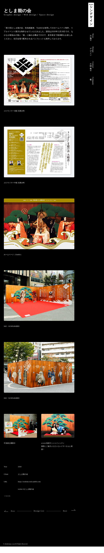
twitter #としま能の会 (26, 489)
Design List (39, 511)
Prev (13, 511)
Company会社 (92, 81)
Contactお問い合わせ (92, 66)
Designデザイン (92, 51)
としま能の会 (17, 10)
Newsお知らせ (92, 37)
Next (65, 511)
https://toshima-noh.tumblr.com (29, 482)
